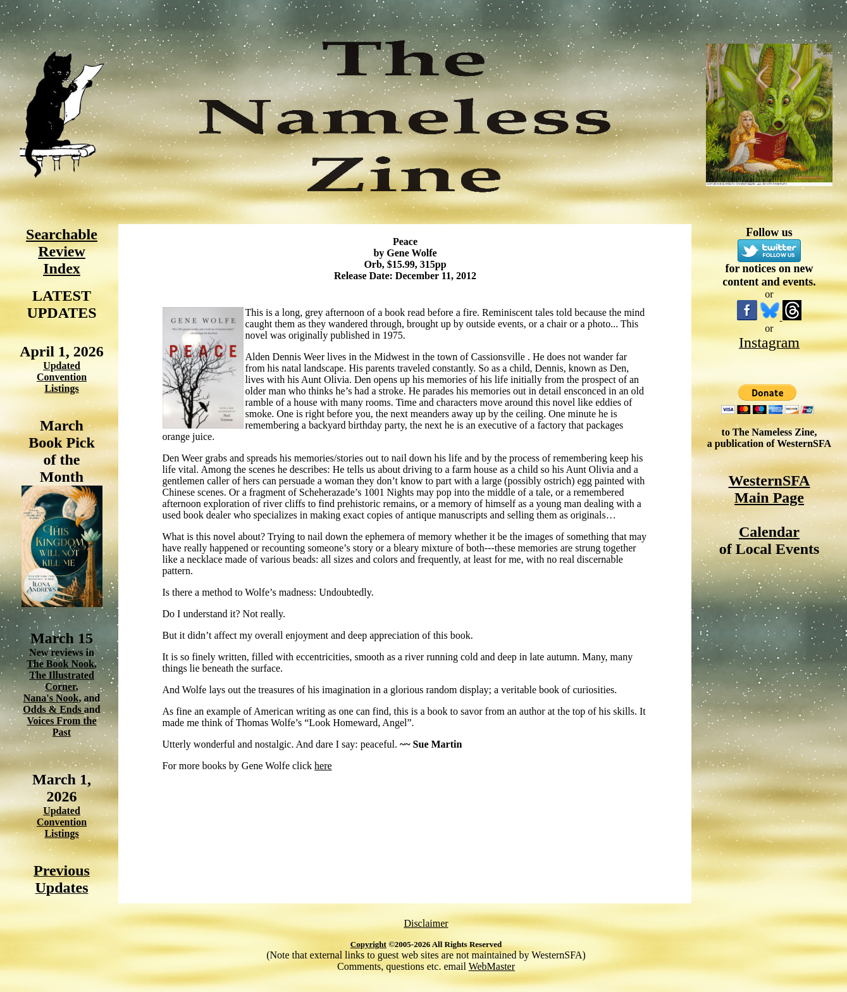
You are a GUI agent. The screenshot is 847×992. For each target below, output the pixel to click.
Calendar (769, 532)
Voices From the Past (61, 726)
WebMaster (492, 966)
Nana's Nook (51, 698)
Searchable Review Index (61, 251)
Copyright (368, 944)
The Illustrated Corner (61, 681)
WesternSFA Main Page (769, 489)
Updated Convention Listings (62, 377)
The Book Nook (60, 663)
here (323, 765)
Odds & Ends (53, 709)
